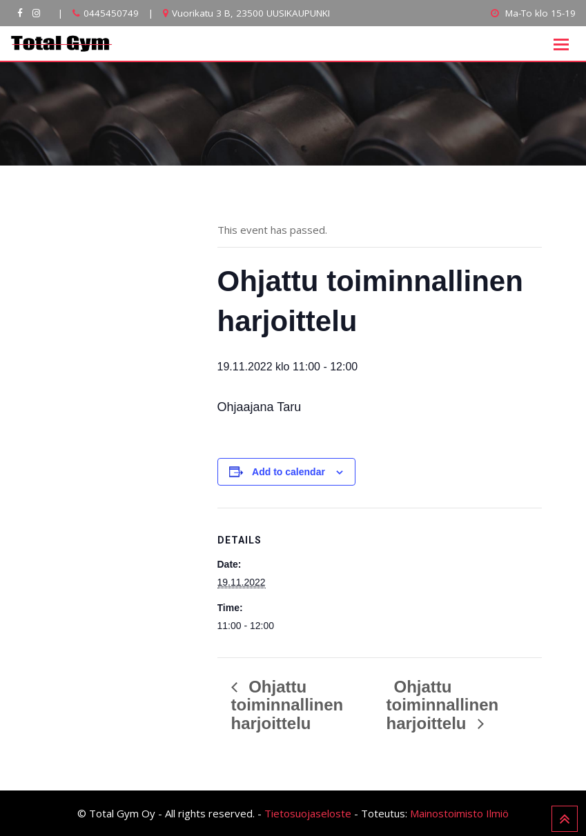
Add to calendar (288, 471)
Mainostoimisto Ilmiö (459, 813)
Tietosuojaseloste (307, 813)
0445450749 (111, 13)
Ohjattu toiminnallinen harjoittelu (287, 705)
